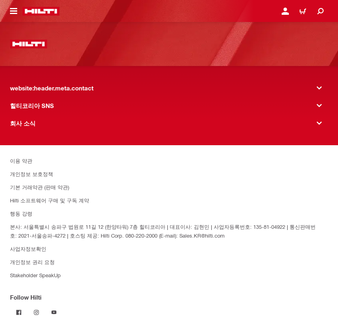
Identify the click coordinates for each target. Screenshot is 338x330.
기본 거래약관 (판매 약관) (39, 187)
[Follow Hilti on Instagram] (36, 312)
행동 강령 (21, 213)
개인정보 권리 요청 (32, 262)
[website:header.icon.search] (320, 11)
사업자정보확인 (28, 249)
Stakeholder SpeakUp (35, 275)
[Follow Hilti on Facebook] (19, 312)
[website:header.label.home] (41, 11)
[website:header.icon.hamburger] (13, 11)
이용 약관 (21, 161)
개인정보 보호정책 (31, 174)
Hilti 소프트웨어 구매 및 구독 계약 (49, 200)
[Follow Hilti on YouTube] (54, 312)
